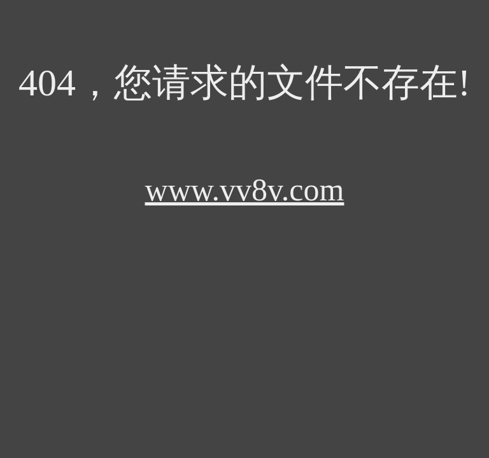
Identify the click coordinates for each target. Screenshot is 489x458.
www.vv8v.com (244, 189)
